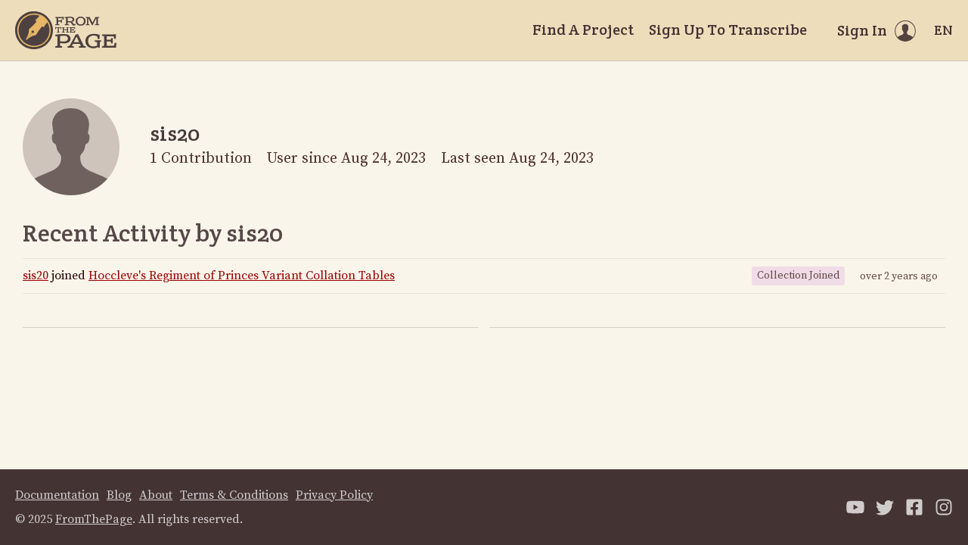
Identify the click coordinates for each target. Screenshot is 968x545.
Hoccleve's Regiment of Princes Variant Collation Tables (241, 275)
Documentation (57, 495)
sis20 (35, 275)
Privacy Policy (334, 495)
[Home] (65, 30)
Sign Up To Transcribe (728, 29)
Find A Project (583, 29)
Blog (119, 495)
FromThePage (93, 519)
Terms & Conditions (234, 495)
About (155, 495)
